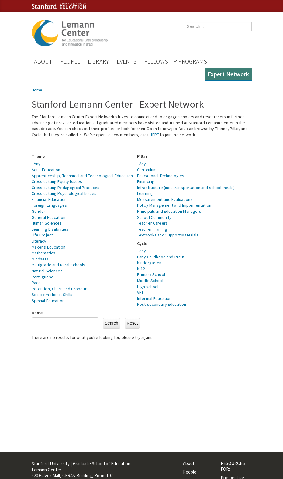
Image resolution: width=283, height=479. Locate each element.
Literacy (39, 241)
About (43, 61)
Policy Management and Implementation (174, 205)
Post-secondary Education (161, 304)
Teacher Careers (152, 223)
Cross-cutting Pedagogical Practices (66, 187)
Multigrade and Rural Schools (58, 264)
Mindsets (40, 259)
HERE (154, 134)
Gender (39, 211)
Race (36, 282)
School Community (154, 217)
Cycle (142, 243)
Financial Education (49, 199)
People (70, 61)
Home (37, 90)
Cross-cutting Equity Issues (57, 181)
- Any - (37, 163)
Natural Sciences (47, 271)
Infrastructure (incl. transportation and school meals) (186, 187)
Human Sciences (47, 223)
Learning (145, 193)
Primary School (151, 274)
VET (140, 292)
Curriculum (147, 169)
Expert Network (228, 74)
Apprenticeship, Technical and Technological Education (82, 175)
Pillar (142, 156)
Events (126, 61)
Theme (38, 156)
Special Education (48, 300)
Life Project (42, 235)
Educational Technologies (160, 175)
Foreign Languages (49, 205)
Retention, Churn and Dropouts (60, 288)
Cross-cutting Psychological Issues (64, 193)
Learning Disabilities (50, 229)
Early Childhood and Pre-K (161, 257)
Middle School (150, 280)
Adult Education (46, 169)
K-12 (141, 268)
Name (37, 312)
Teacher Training (152, 229)
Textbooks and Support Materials (167, 235)
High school (148, 286)
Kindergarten (149, 262)
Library (98, 61)
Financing (145, 181)
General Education (48, 217)
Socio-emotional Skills (52, 294)
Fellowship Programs (175, 61)
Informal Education (154, 298)
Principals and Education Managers (169, 211)
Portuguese (42, 277)
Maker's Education (48, 247)
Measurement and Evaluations (165, 199)
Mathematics (44, 253)
